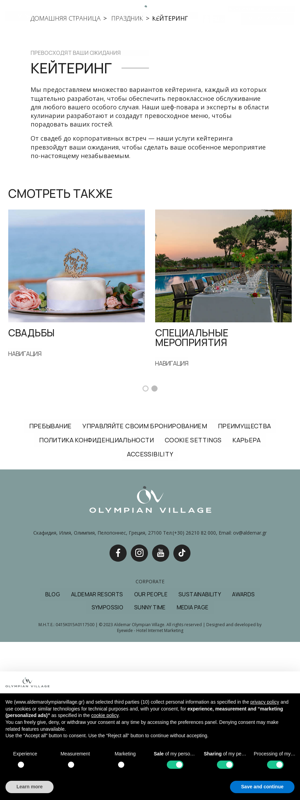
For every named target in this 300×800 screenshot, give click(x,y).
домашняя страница (66, 176)
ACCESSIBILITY (150, 612)
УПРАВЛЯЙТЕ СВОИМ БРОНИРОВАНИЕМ (144, 584)
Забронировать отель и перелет (260, 9)
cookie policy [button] (104, 715)
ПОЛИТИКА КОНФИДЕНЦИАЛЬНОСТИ (96, 598)
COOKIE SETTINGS (193, 598)
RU (216, 19)
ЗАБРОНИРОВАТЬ (267, 19)
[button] (145, 546)
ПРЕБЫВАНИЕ (50, 584)
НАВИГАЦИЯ (25, 512)
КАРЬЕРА (246, 598)
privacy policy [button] (264, 702)
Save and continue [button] (262, 786)
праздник (126, 176)
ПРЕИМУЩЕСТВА (244, 584)
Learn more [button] (29, 786)
